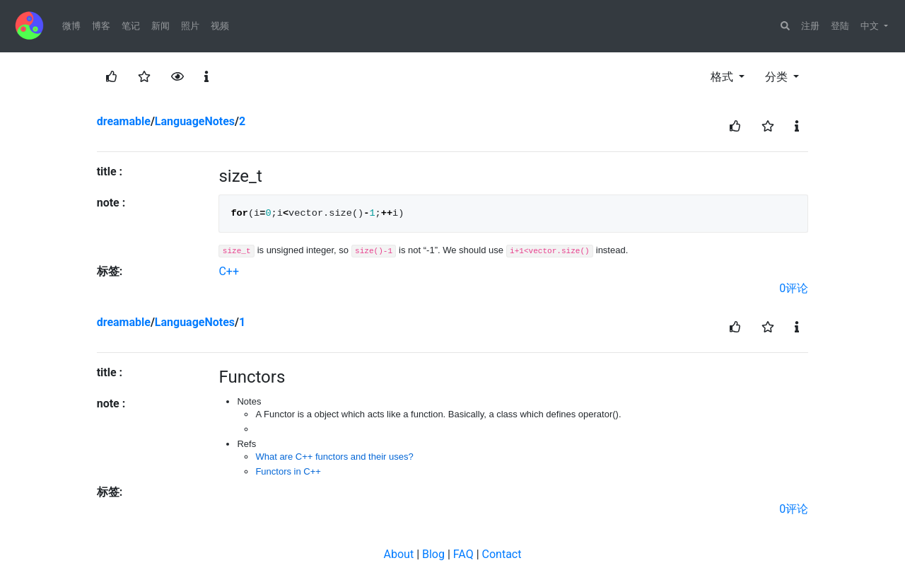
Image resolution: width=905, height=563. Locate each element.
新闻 (160, 26)
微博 (71, 26)
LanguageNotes (195, 121)
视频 (220, 26)
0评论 (793, 288)
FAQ (463, 554)
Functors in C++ (288, 471)
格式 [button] (723, 76)
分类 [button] (777, 76)
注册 (810, 26)
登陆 (840, 26)
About (399, 554)
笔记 (131, 26)
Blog (433, 554)
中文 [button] (871, 26)
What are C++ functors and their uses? (334, 456)
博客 (101, 26)
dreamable (124, 121)
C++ (228, 271)
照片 (190, 26)
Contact (502, 554)
